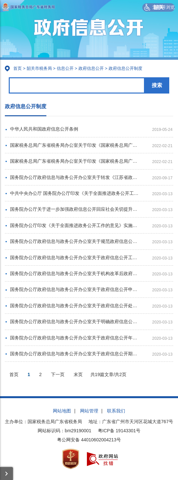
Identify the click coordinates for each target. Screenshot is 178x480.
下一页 (58, 374)
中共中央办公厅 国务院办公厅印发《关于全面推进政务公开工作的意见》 (75, 193)
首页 (17, 68)
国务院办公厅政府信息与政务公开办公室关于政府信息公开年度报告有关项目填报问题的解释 (75, 337)
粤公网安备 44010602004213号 (89, 439)
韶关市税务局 (39, 68)
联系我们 (116, 410)
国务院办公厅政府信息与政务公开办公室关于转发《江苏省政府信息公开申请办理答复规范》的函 (75, 177)
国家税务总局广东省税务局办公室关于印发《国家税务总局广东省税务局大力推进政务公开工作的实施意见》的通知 (75, 161)
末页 (78, 374)
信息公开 (65, 68)
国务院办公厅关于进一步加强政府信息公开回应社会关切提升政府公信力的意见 (75, 209)
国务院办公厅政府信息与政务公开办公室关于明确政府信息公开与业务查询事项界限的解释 (75, 321)
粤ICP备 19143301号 (119, 430)
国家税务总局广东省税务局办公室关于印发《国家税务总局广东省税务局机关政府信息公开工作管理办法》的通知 (75, 145)
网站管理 (89, 410)
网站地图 (62, 410)
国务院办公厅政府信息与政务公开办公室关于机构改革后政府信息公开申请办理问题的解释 (75, 273)
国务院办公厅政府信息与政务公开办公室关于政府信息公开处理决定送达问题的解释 (75, 305)
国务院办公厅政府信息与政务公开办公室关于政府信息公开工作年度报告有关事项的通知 (75, 257)
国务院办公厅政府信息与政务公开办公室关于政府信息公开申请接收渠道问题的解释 (75, 289)
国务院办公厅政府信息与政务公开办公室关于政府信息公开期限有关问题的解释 (75, 353)
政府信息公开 (91, 68)
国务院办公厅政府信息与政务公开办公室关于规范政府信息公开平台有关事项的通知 (75, 241)
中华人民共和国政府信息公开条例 (44, 129)
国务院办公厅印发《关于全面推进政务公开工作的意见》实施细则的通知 (75, 225)
